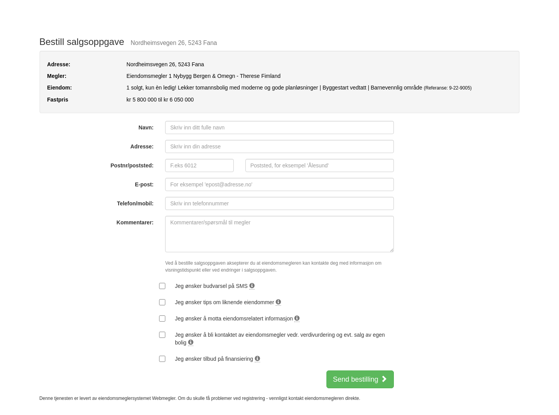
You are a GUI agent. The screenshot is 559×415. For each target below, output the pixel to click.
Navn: (146, 127)
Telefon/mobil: (135, 203)
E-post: (144, 184)
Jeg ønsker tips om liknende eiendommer (228, 302)
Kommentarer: (135, 222)
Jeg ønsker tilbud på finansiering (217, 359)
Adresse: (142, 146)
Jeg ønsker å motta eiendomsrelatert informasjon (237, 318)
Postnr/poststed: (132, 165)
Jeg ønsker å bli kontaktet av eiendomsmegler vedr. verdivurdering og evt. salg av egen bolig (280, 339)
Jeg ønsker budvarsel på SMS (214, 286)
